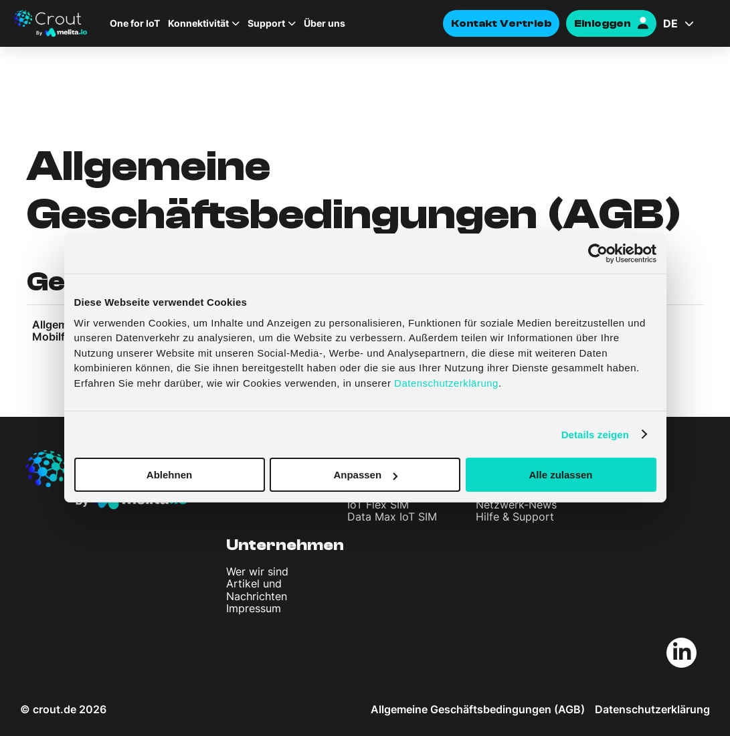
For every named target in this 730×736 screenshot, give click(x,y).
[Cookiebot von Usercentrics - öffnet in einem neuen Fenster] (597, 254)
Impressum (253, 608)
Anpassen (365, 474)
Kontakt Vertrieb (501, 23)
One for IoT (135, 23)
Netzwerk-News (516, 504)
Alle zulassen (560, 474)
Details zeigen (595, 434)
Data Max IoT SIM (392, 516)
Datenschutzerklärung (652, 709)
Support (266, 23)
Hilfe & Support (515, 516)
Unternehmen (285, 545)
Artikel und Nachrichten (256, 589)
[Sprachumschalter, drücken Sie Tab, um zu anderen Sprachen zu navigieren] (690, 23)
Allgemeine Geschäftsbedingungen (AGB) (478, 709)
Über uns (324, 23)
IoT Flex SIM (378, 504)
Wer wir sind (257, 571)
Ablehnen (169, 474)
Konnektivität (198, 23)
